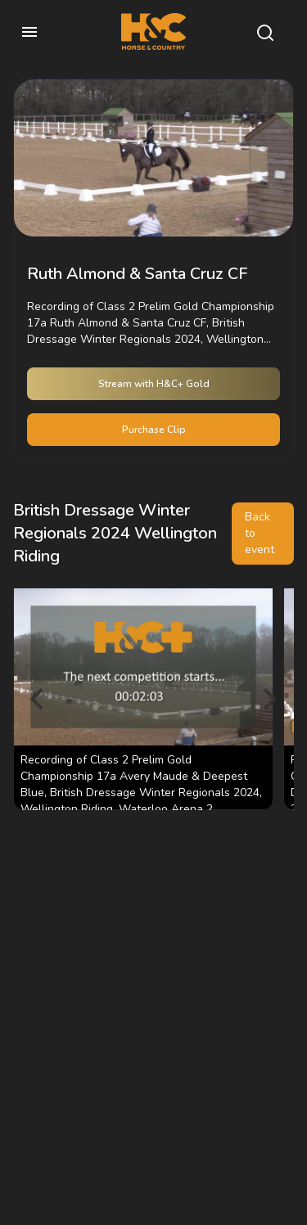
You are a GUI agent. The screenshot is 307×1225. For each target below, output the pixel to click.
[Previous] (39, 699)
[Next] (268, 699)
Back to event (259, 533)
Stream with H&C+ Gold (154, 383)
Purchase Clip (154, 429)
